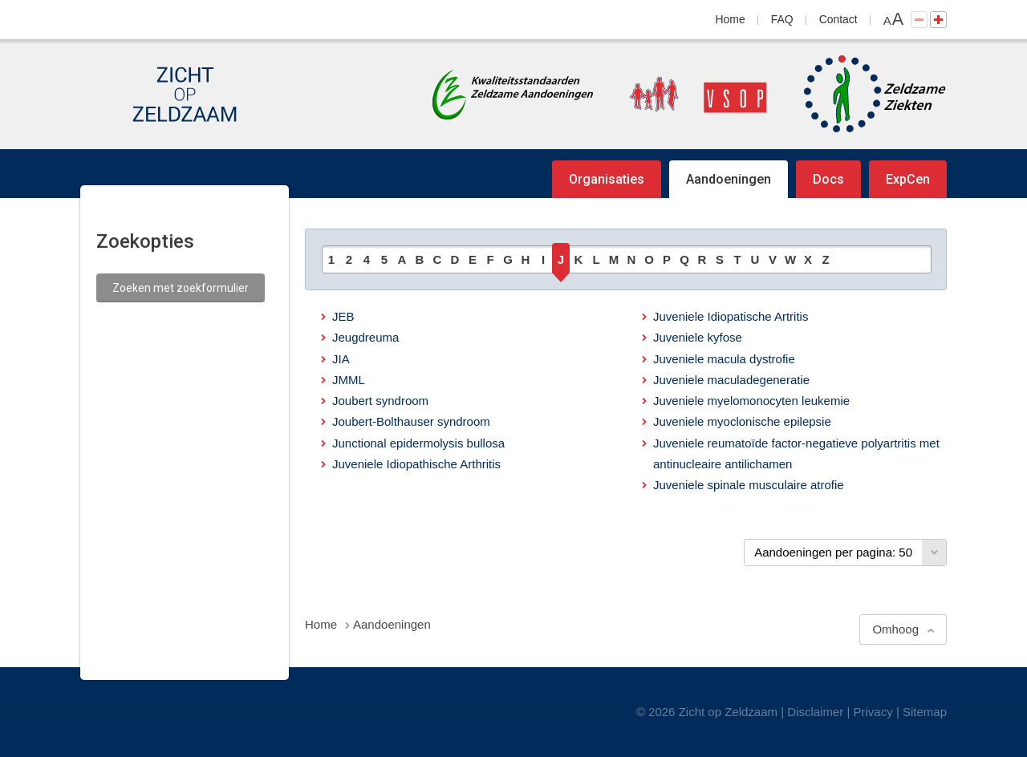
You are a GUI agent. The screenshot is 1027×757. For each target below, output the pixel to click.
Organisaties (606, 179)
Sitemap (925, 712)
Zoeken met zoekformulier (180, 287)
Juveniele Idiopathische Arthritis (416, 464)
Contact (838, 19)
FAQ (782, 19)
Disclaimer (815, 712)
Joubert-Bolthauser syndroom (411, 421)
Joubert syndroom (380, 400)
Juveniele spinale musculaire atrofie (748, 485)
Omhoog (895, 629)
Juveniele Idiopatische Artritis (730, 316)
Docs (828, 179)
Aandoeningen (728, 179)
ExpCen (908, 179)
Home (730, 19)
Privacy (873, 712)
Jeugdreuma (365, 337)
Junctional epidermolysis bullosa (418, 443)
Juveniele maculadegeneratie (731, 380)
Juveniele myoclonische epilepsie (742, 421)
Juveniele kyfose (697, 337)
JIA (341, 359)
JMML (348, 380)
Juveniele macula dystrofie (724, 359)
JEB (343, 316)
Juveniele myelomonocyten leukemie (751, 400)
